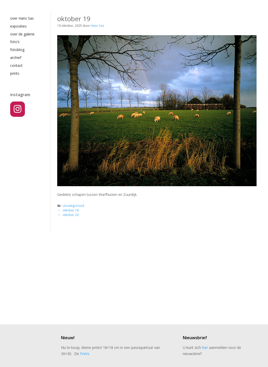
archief (15, 57)
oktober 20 (71, 215)
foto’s (15, 41)
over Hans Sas (22, 18)
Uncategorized (73, 206)
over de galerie (22, 34)
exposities (18, 26)
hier (205, 347)
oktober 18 (71, 210)
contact (16, 65)
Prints (85, 353)
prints (14, 73)
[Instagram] (17, 109)
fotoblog (17, 49)
